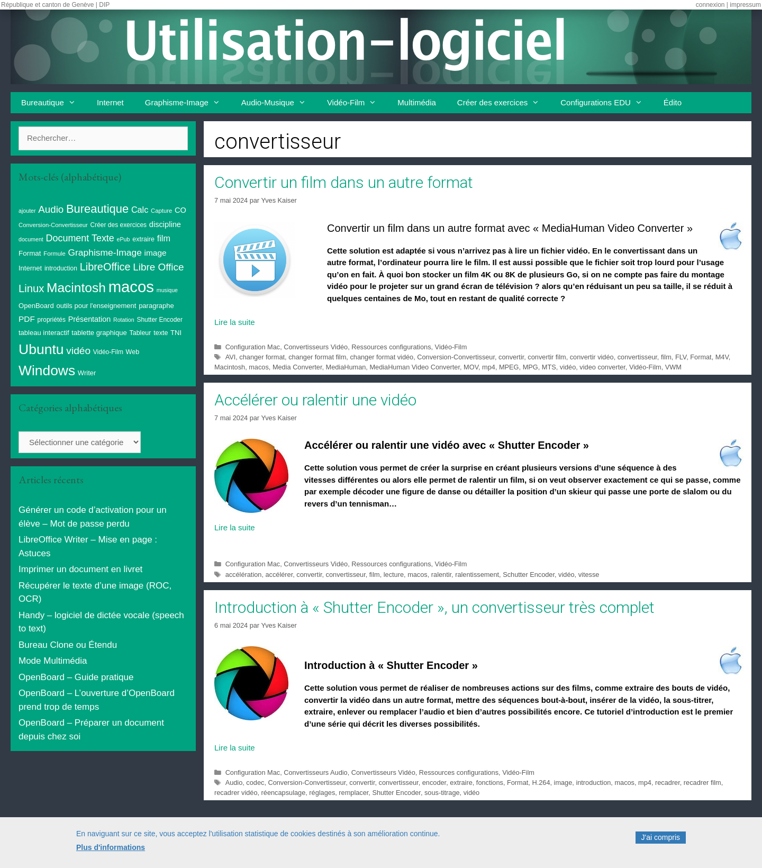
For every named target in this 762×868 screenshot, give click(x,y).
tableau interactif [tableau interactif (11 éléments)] (44, 333)
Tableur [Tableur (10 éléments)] (140, 333)
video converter (602, 367)
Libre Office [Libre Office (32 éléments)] (158, 267)
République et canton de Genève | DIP (55, 4)
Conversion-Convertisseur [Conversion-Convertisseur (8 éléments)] (53, 225)
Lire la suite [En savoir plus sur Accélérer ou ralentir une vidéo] (234, 527)
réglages (322, 793)
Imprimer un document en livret (80, 569)
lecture (394, 574)
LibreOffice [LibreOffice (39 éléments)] (105, 267)
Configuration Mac (252, 347)
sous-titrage (442, 793)
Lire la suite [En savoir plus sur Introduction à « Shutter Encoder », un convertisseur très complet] (234, 747)
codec (255, 782)
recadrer (667, 782)
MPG (530, 367)
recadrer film (702, 782)
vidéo (568, 367)
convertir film (547, 357)
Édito (673, 102)
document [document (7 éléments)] (31, 239)
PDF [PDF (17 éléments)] (27, 318)
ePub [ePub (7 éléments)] (123, 239)
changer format (262, 357)
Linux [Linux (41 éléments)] (31, 288)
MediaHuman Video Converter (414, 367)
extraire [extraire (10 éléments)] (143, 239)
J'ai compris (660, 842)
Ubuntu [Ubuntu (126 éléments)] (41, 349)
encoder (434, 782)
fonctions (489, 782)
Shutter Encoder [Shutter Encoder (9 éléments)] (160, 319)
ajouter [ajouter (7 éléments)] (27, 210)
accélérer (279, 574)
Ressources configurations (391, 347)
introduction (593, 782)
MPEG (509, 367)
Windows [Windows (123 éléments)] (47, 370)
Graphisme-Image (188, 102)
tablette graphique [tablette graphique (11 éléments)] (98, 333)
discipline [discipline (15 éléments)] (165, 224)
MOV (471, 367)
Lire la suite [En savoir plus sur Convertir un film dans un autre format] (234, 322)
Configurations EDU (606, 102)
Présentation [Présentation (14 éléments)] (89, 319)
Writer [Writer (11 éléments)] (87, 373)
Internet (110, 102)
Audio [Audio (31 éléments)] (51, 209)
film (666, 357)
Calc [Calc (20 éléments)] (139, 209)
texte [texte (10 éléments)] (160, 333)
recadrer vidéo (236, 793)
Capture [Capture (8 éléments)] (161, 210)
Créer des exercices (503, 102)
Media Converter (297, 367)
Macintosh (229, 367)
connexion (710, 4)
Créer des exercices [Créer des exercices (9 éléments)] (118, 225)
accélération (243, 574)
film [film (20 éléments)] (163, 238)
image (563, 782)
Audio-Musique (278, 102)
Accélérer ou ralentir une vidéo (315, 400)
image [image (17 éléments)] (155, 252)
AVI (230, 357)
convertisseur (637, 357)
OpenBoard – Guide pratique (76, 677)
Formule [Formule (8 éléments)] (54, 253)
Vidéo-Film (357, 102)
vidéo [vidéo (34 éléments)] (78, 350)
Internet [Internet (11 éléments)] (30, 268)
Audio (234, 782)
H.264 (541, 782)
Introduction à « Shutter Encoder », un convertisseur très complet (434, 607)
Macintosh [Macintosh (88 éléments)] (76, 288)
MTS (549, 367)
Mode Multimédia (53, 661)
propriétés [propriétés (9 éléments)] (52, 319)
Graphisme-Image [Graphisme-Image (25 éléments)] (105, 252)
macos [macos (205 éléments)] (131, 286)
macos (259, 367)
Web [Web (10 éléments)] (133, 352)
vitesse (589, 574)
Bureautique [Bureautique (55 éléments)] (97, 208)
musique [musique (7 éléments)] (167, 290)
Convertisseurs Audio (315, 772)
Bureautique (53, 102)
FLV (680, 357)
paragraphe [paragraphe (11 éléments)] (156, 306)
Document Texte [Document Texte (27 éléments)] (80, 238)
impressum (745, 4)
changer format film (317, 357)
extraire (461, 782)
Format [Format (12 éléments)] (30, 253)
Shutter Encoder (396, 793)
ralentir (441, 574)
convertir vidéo (592, 357)
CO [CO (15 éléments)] (180, 210)
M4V (722, 357)
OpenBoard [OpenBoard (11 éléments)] (36, 306)
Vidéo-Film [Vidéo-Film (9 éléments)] (108, 352)
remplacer (353, 793)
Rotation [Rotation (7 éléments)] (123, 320)
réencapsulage (283, 793)
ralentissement (477, 574)
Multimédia (416, 102)
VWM (673, 367)
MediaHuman (346, 367)
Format (700, 357)
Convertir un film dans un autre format (343, 182)
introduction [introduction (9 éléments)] (60, 268)
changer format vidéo (381, 357)
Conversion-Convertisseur (456, 357)
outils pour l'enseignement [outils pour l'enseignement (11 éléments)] (96, 306)
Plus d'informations (110, 851)
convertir (511, 357)
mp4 (488, 367)
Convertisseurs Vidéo (316, 347)
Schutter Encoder (529, 574)
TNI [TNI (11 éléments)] (176, 333)
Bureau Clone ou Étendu (68, 645)
